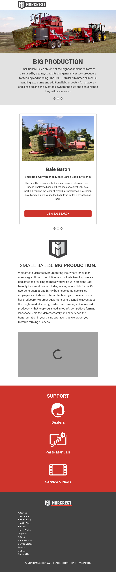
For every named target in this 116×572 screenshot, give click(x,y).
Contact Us (23, 554)
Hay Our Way (24, 523)
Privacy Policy (84, 563)
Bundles (22, 526)
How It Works (24, 530)
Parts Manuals (25, 540)
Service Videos (25, 544)
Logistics (22, 533)
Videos (21, 537)
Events (21, 547)
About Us (22, 512)
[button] (55, 228)
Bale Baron (23, 516)
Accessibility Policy (65, 563)
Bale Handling (24, 519)
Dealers (22, 551)
